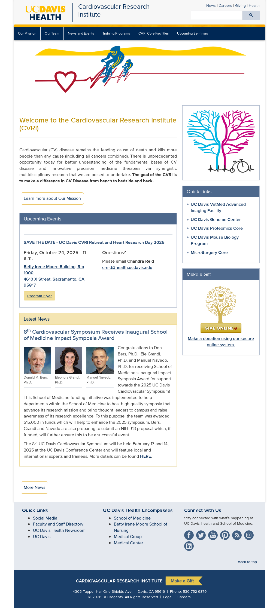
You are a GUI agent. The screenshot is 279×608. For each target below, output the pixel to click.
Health (254, 5)
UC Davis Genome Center (216, 219)
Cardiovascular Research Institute (114, 10)
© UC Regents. (106, 597)
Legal (167, 597)
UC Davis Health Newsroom (59, 530)
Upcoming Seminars (192, 33)
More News (34, 487)
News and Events (81, 33)
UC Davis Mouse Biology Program (215, 240)
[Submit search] (251, 15)
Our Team (52, 33)
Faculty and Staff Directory (58, 524)
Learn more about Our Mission (52, 198)
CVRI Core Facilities (153, 33)
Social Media (45, 518)
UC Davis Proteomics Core (217, 228)
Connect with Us (203, 510)
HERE (145, 456)
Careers (225, 5)
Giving (240, 5)
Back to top (247, 561)
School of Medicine (132, 518)
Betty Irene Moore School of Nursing (140, 527)
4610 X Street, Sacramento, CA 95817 (54, 282)
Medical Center (128, 543)
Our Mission (27, 33)
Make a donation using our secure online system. (221, 341)
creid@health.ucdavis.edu (127, 267)
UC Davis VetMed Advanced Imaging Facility (218, 207)
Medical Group (128, 536)
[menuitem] (52, 33)
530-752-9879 (195, 591)
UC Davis (41, 536)
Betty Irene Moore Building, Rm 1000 (54, 269)
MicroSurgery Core (209, 252)
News (211, 5)
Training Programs (116, 33)
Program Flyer (39, 296)
